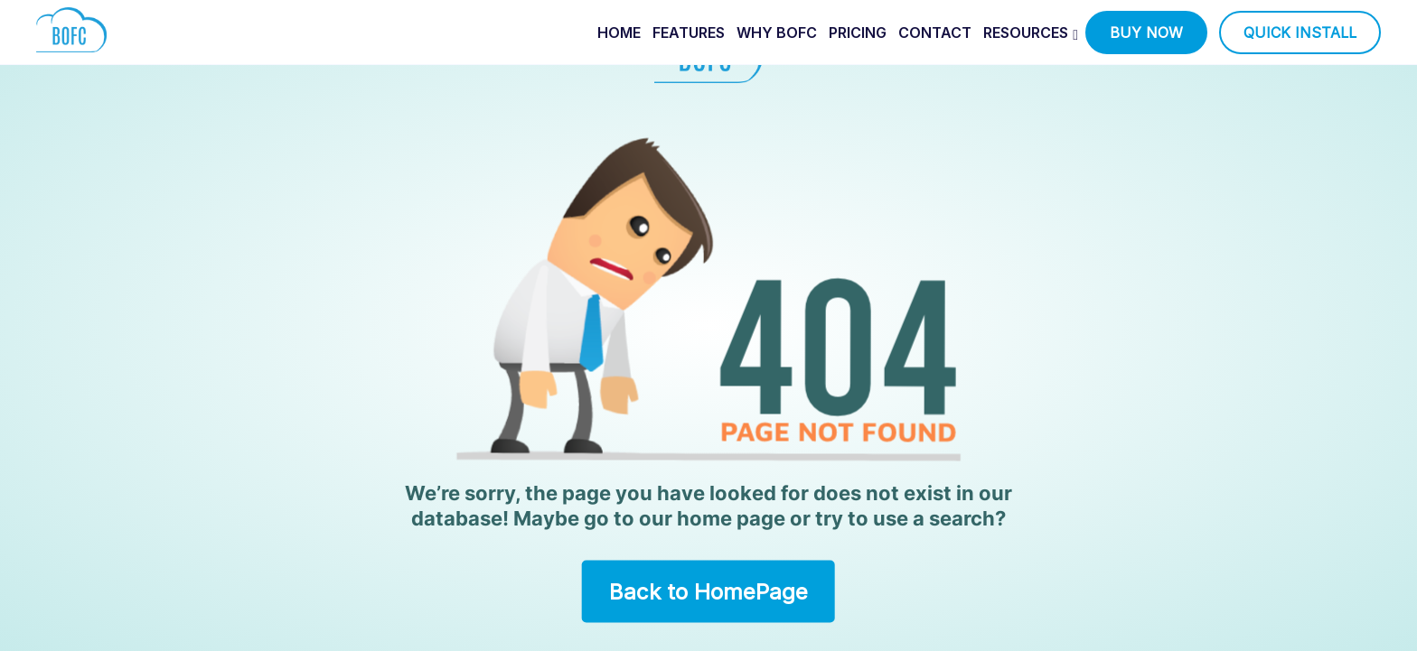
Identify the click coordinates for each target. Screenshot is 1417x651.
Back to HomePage (708, 591)
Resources (1025, 32)
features (688, 32)
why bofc (777, 32)
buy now (1146, 32)
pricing (858, 32)
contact (934, 32)
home (619, 32)
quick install (1299, 32)
